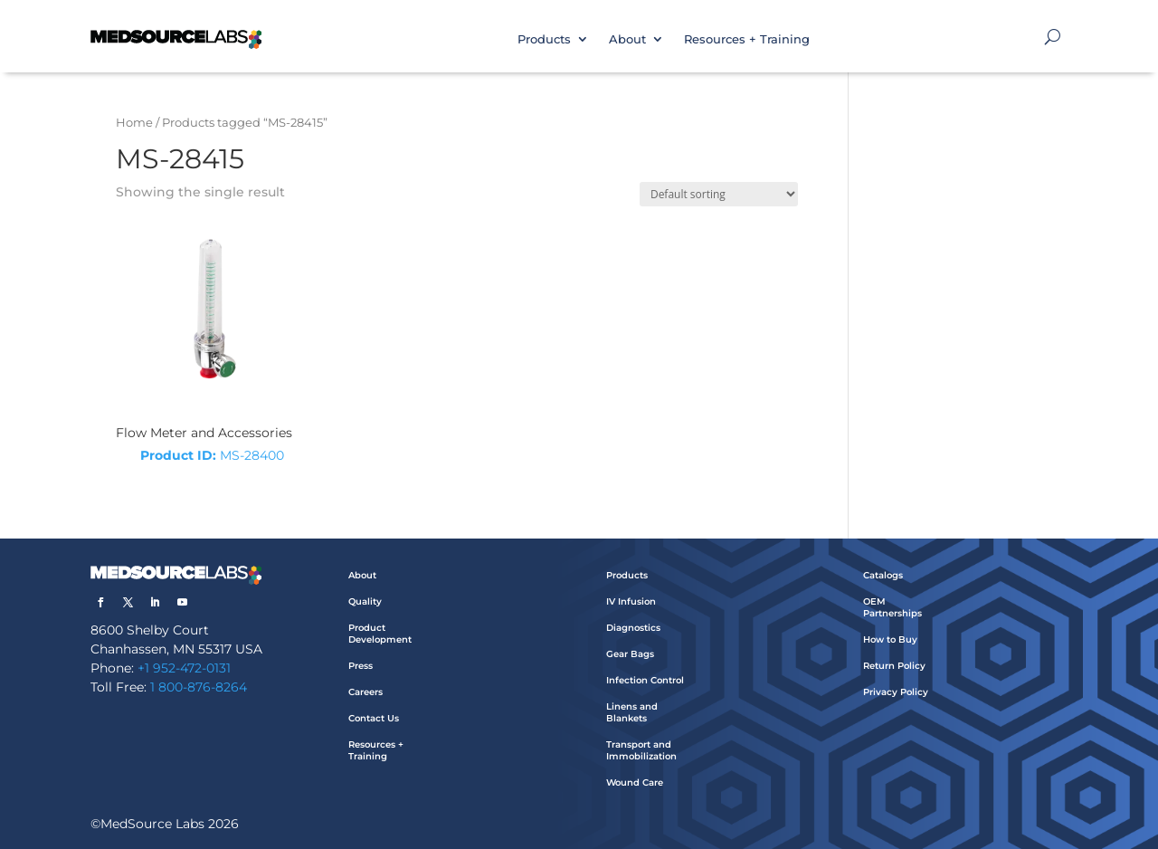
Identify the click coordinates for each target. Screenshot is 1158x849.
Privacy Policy (895, 692)
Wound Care (634, 782)
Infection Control (645, 680)
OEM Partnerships (892, 607)
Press (360, 666)
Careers (365, 692)
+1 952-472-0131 (184, 668)
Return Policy (894, 666)
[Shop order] (719, 194)
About (627, 39)
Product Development (380, 633)
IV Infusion (631, 601)
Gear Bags (630, 654)
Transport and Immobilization (641, 750)
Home (134, 122)
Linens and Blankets (632, 712)
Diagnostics (633, 628)
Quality (365, 601)
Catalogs (883, 575)
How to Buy (890, 639)
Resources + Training (747, 39)
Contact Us (373, 718)
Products (544, 39)
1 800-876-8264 (198, 687)
